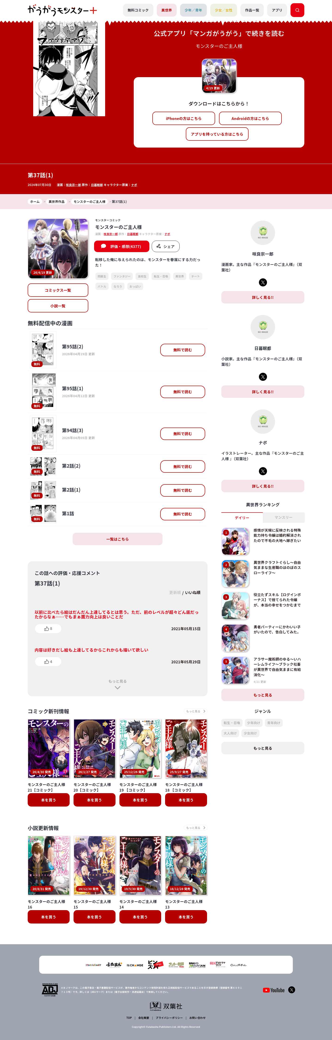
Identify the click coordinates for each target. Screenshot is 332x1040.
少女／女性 (223, 10)
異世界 (166, 10)
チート (195, 276)
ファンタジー (121, 276)
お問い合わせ (196, 1018)
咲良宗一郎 (73, 185)
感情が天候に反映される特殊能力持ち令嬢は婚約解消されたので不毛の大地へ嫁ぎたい (278, 535)
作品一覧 (252, 10)
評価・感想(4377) (125, 246)
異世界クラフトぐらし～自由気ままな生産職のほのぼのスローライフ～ (278, 568)
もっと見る (117, 681)
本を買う (48, 800)
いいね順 (192, 593)
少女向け (250, 733)
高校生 (142, 276)
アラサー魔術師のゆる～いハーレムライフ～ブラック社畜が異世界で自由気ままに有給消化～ (278, 666)
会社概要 (143, 1018)
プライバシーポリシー (169, 1018)
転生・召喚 (161, 276)
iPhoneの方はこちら (184, 118)
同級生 (102, 276)
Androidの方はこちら (250, 118)
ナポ (135, 185)
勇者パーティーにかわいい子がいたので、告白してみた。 (278, 629)
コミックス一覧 (58, 290)
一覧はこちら (117, 539)
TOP (129, 1018)
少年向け (253, 723)
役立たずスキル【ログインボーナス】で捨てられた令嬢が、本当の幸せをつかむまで (278, 600)
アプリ (277, 10)
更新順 (173, 593)
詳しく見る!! (263, 297)
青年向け (273, 723)
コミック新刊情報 (50, 711)
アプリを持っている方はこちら (217, 134)
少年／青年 (193, 10)
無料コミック (137, 10)
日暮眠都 (97, 185)
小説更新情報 (44, 828)
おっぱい (135, 286)
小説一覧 (57, 306)
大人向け (230, 733)
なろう (118, 286)
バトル (102, 286)
